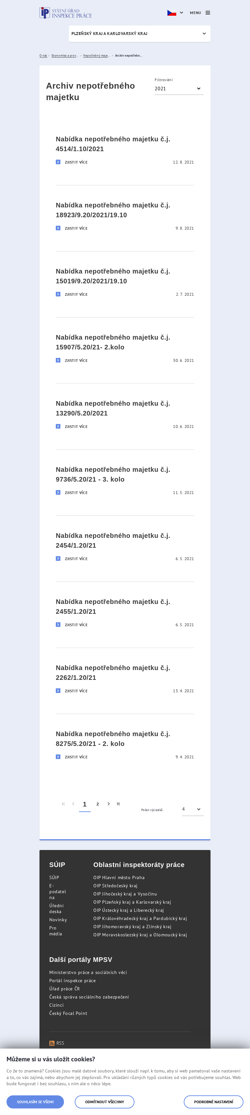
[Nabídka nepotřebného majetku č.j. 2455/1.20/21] (125, 610)
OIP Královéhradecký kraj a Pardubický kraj (140, 918)
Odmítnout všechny (104, 1101)
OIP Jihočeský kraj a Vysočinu (125, 894)
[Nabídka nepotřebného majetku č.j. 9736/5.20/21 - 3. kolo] (125, 478)
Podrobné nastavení (213, 1101)
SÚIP (54, 877)
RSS (56, 1043)
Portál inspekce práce (72, 980)
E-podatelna (57, 891)
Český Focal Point (68, 1013)
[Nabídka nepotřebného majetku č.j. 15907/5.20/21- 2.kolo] (125, 346)
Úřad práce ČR (64, 989)
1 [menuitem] (85, 804)
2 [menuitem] (98, 804)
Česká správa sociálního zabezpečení (89, 997)
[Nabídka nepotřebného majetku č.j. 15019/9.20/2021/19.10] (125, 280)
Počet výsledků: (152, 810)
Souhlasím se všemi (35, 1101)
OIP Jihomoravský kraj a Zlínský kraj (132, 926)
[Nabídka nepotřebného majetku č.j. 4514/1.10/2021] (125, 148)
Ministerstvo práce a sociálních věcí (88, 972)
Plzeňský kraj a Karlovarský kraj (109, 33)
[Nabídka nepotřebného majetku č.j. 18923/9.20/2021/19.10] (125, 214)
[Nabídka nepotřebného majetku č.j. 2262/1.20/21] (125, 676)
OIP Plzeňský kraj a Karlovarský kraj (132, 902)
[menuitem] (64, 804)
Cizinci (56, 1005)
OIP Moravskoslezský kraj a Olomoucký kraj (140, 935)
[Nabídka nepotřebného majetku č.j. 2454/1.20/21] (125, 544)
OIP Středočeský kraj (115, 886)
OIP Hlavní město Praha (119, 877)
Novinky (58, 920)
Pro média (55, 931)
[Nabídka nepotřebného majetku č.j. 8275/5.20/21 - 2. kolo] (125, 742)
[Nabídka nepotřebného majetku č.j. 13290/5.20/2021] (125, 412)
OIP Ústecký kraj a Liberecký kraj (128, 910)
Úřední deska (56, 908)
